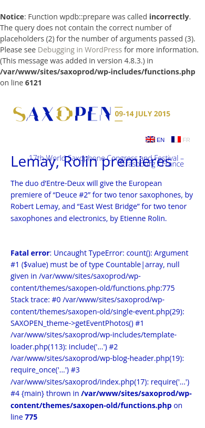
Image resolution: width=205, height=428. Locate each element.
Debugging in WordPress (80, 49)
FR (180, 139)
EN (155, 139)
